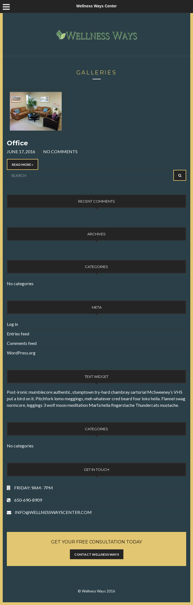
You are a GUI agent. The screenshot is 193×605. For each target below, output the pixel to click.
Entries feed (18, 333)
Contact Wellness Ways (96, 554)
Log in (12, 324)
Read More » (22, 164)
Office (17, 143)
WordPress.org (21, 352)
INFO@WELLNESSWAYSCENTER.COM (53, 512)
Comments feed (22, 343)
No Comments (60, 151)
